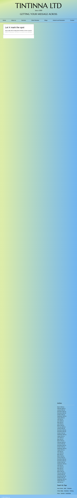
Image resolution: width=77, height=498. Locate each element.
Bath (65, 488)
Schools (63, 493)
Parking (71, 491)
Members (66, 491)
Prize (58, 493)
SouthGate (68, 493)
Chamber (69, 488)
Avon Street (60, 488)
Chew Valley (60, 491)
